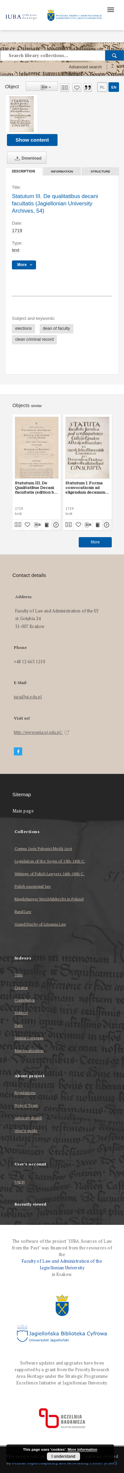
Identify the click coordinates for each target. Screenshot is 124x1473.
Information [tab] (62, 171)
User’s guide (26, 1130)
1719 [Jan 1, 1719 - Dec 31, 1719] (17, 230)
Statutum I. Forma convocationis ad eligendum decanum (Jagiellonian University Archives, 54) (85, 487)
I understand (63, 1456)
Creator (21, 987)
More (95, 542)
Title (19, 974)
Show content (32, 140)
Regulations (25, 1092)
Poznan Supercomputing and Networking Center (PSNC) (64, 1462)
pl (102, 87)
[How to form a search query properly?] (112, 67)
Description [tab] (23, 171)
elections (23, 328)
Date (19, 1025)
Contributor (25, 1000)
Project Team (26, 1105)
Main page (23, 811)
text (16, 250)
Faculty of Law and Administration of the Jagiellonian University (62, 1264)
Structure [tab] (100, 171)
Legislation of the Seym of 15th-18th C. (50, 861)
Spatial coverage (29, 1037)
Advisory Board (28, 1117)
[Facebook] (18, 751)
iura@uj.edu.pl (28, 697)
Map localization (29, 1050)
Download (26, 158)
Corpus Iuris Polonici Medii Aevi (43, 848)
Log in (20, 1182)
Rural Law (23, 911)
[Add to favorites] (76, 87)
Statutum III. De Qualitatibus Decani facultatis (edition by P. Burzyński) (35, 487)
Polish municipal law (33, 886)
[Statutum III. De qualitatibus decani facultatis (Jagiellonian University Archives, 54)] (21, 114)
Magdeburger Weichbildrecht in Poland (49, 898)
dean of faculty (56, 328)
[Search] (114, 55)
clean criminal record (34, 339)
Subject (21, 1012)
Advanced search (85, 67)
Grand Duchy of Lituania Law (40, 924)
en (113, 87)
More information (82, 1449)
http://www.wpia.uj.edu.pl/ (41, 732)
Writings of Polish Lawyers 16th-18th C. (50, 873)
